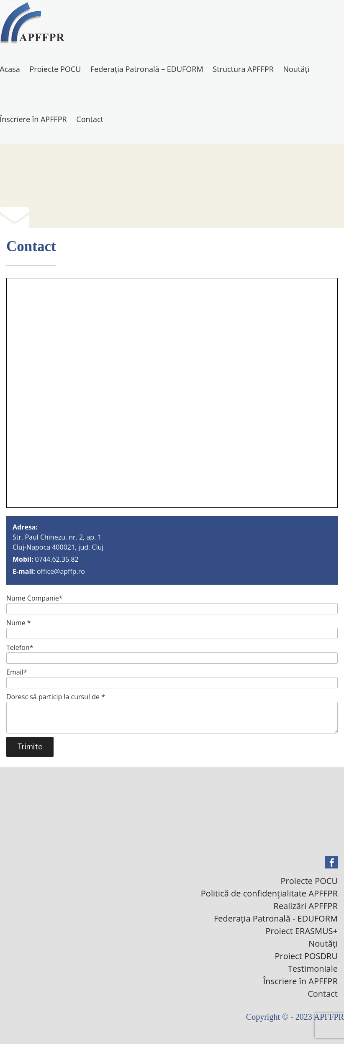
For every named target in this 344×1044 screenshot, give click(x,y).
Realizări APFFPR (306, 906)
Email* (172, 677)
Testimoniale (313, 968)
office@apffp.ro (61, 571)
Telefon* (172, 653)
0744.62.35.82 (57, 559)
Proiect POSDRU (306, 956)
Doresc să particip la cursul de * (172, 712)
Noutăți (296, 69)
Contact (89, 119)
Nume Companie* (172, 603)
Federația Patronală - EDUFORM (276, 918)
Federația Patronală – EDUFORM (146, 69)
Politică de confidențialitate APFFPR (269, 893)
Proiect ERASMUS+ (302, 931)
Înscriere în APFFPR (300, 981)
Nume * (172, 628)
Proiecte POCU (55, 69)
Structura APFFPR (243, 69)
